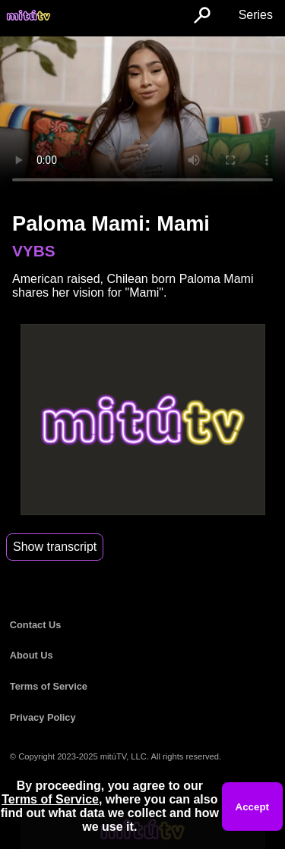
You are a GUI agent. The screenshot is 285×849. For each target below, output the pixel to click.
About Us (31, 655)
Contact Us (36, 624)
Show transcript (55, 546)
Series (256, 14)
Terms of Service (48, 686)
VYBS (33, 250)
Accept (252, 807)
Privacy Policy (43, 717)
